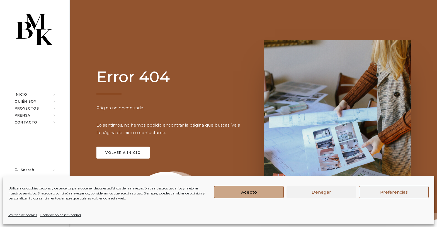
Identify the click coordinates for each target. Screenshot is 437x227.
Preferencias (394, 192)
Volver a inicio (123, 152)
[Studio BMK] (34, 30)
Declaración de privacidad (60, 215)
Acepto (249, 192)
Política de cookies (22, 215)
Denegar (321, 192)
